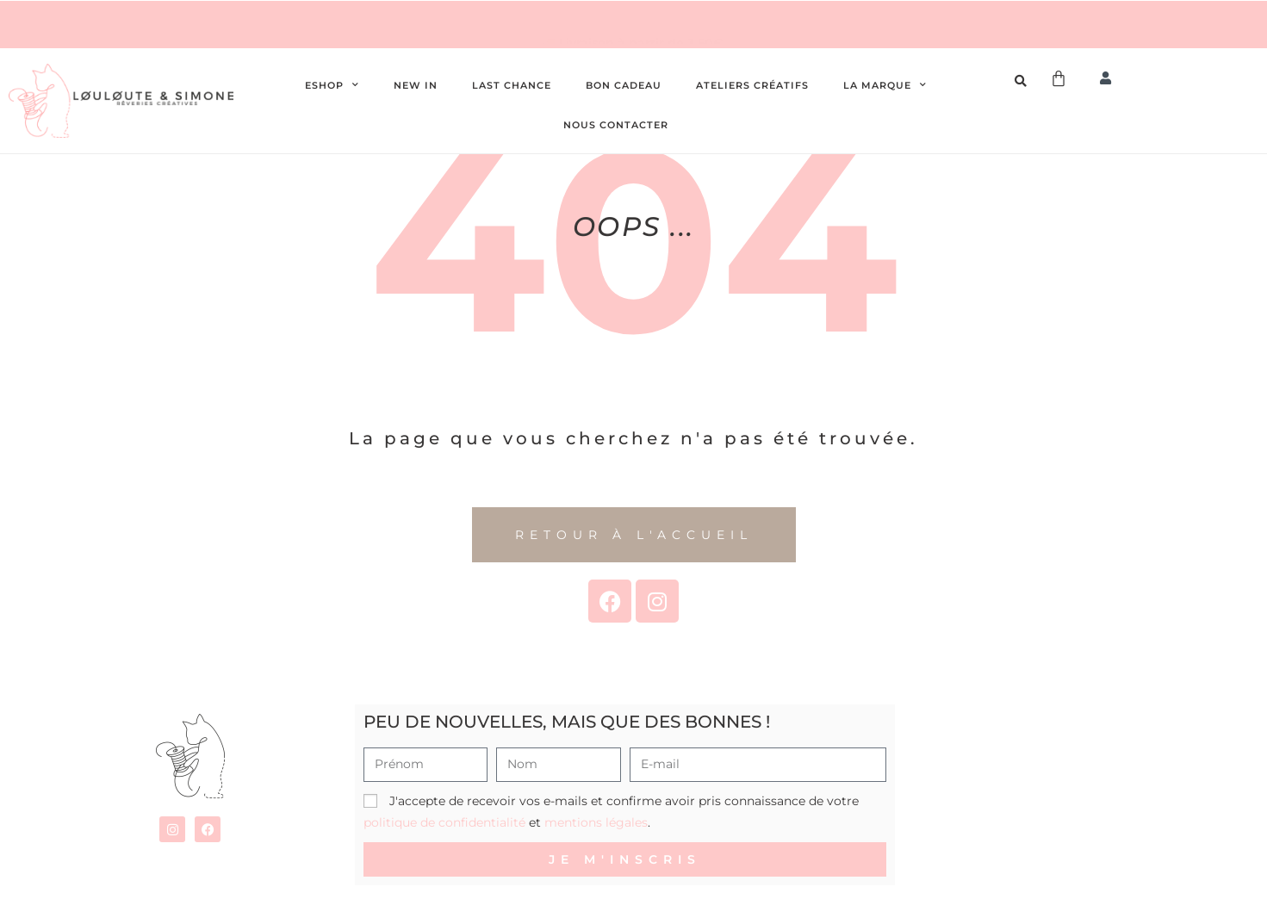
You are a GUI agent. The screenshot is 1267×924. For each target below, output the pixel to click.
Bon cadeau (623, 85)
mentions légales (596, 822)
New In (416, 85)
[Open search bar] (1023, 81)
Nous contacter (615, 125)
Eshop (332, 85)
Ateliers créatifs (752, 85)
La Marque (885, 85)
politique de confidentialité (444, 822)
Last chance (511, 85)
